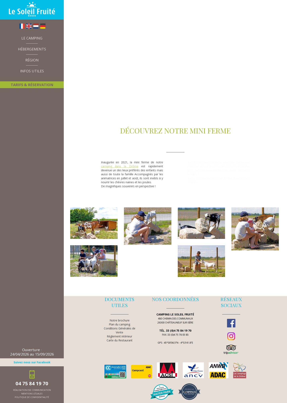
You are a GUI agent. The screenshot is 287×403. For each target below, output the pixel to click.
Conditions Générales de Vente (119, 330)
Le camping (31, 38)
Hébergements (32, 49)
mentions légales (31, 393)
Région (32, 60)
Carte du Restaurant (120, 340)
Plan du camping (119, 324)
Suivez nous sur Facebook (32, 362)
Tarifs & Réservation (32, 84)
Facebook (231, 323)
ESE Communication (39, 389)
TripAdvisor (231, 349)
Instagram (231, 336)
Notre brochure (120, 320)
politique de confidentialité (32, 397)
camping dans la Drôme (119, 166)
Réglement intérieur (119, 336)
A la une (20, 78)
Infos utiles (32, 71)
